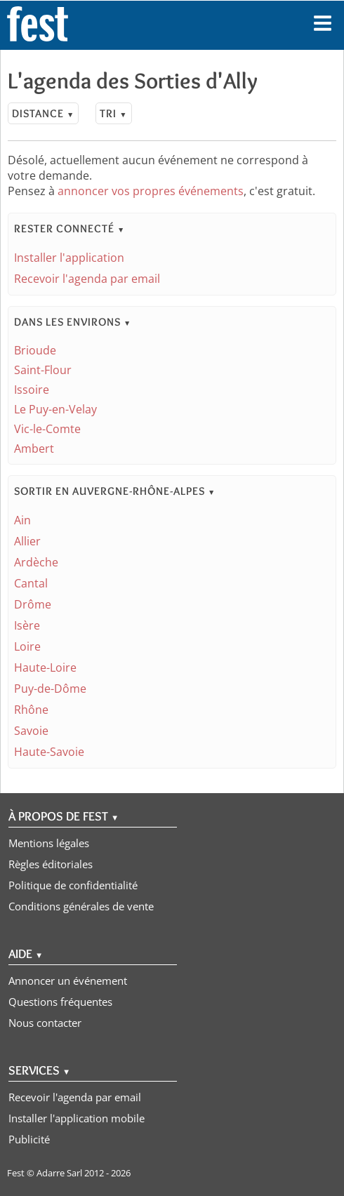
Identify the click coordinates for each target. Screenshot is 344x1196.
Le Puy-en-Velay (55, 409)
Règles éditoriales (50, 864)
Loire (27, 646)
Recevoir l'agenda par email (87, 278)
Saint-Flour (43, 370)
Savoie (31, 730)
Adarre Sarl (59, 1173)
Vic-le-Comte (47, 429)
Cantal (31, 583)
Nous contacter (44, 1023)
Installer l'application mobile (76, 1118)
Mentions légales (48, 843)
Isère (27, 625)
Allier (27, 541)
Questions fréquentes (60, 1002)
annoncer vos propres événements (151, 191)
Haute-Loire (45, 667)
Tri (113, 113)
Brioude (35, 350)
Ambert (34, 448)
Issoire (31, 389)
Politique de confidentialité (73, 885)
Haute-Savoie (49, 751)
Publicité (29, 1139)
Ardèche (36, 562)
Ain (22, 520)
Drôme (32, 604)
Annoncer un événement (67, 981)
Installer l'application (69, 257)
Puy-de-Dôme (50, 688)
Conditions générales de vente (81, 906)
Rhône (31, 709)
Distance (43, 113)
